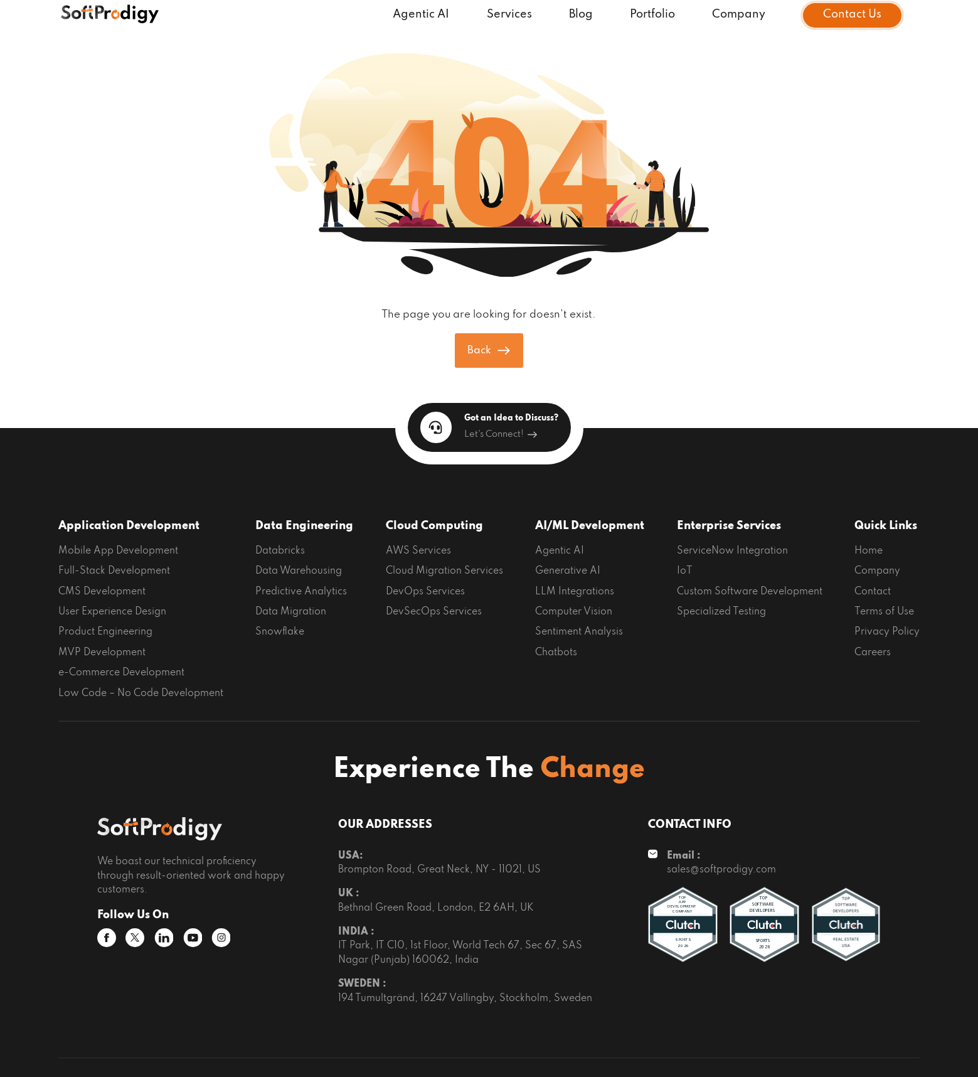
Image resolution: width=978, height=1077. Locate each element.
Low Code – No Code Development (140, 694)
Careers (872, 653)
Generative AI (567, 571)
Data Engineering (304, 526)
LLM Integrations (574, 592)
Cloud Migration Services (444, 571)
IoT (685, 571)
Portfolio (652, 14)
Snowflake (279, 632)
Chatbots (556, 653)
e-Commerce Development (121, 673)
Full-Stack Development (114, 571)
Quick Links (885, 526)
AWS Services (418, 551)
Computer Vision (573, 612)
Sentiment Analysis (579, 632)
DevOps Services (425, 592)
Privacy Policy (887, 632)
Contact (872, 592)
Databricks (280, 551)
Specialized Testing (721, 612)
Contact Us (852, 14)
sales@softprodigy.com (721, 870)
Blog (581, 14)
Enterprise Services (729, 526)
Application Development (128, 526)
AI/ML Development (589, 526)
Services (509, 14)
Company (738, 14)
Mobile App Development (118, 551)
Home (868, 551)
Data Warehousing (298, 571)
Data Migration (290, 612)
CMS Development (102, 592)
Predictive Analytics (301, 592)
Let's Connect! (500, 434)
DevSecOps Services (434, 612)
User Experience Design (112, 612)
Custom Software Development (749, 592)
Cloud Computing (434, 526)
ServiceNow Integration (732, 551)
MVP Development (102, 653)
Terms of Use (884, 612)
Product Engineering (105, 632)
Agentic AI (421, 14)
